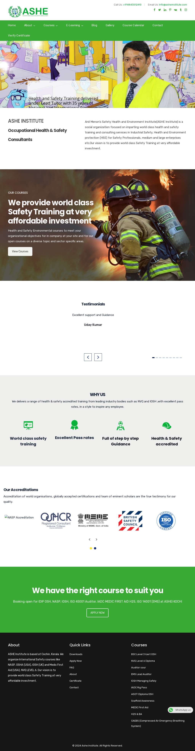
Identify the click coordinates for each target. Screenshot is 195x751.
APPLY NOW (97, 618)
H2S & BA (136, 714)
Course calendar (133, 25)
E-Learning (73, 25)
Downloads (76, 654)
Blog (94, 25)
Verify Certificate (19, 35)
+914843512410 (132, 4)
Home (12, 25)
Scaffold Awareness (142, 700)
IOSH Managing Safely (143, 680)
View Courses (20, 256)
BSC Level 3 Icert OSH (143, 654)
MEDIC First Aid (139, 707)
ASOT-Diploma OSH (142, 694)
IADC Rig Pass (139, 687)
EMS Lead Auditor (141, 674)
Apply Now (76, 660)
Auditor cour (138, 667)
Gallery (110, 25)
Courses (49, 25)
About (28, 25)
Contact (158, 25)
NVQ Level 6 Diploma (143, 660)
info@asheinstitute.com (173, 4)
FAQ (72, 667)
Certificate (76, 680)
